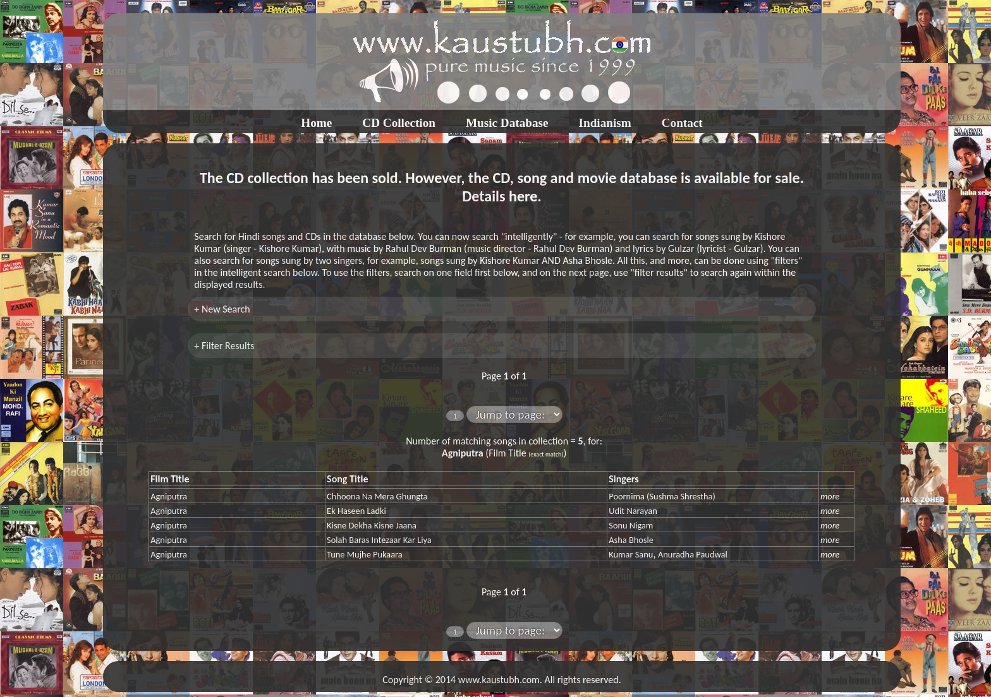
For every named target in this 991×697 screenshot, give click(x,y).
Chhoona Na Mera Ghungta (377, 496)
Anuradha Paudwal (692, 554)
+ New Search (222, 309)
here (523, 196)
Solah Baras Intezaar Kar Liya (379, 539)
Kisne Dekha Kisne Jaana (371, 525)
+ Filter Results (224, 346)
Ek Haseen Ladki (356, 510)
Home (316, 122)
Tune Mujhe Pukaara (365, 554)
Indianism (605, 122)
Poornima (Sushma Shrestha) (662, 496)
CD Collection (398, 122)
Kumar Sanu (631, 554)
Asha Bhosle (631, 539)
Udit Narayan (633, 510)
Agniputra (168, 496)
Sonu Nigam (631, 525)
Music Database (507, 122)
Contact (682, 122)
